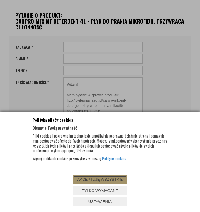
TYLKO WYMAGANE (100, 190)
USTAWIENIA (100, 201)
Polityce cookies (114, 158)
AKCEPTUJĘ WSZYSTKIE (100, 179)
